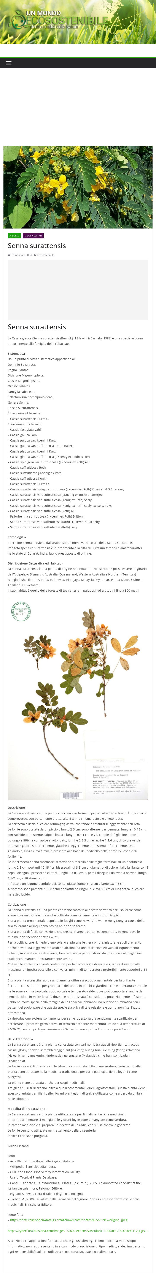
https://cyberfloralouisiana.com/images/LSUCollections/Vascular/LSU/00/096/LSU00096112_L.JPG (77, 1231)
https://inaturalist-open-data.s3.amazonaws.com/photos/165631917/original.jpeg (68, 1220)
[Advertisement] (78, 100)
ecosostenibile (45, 255)
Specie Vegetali (33, 235)
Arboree (14, 235)
